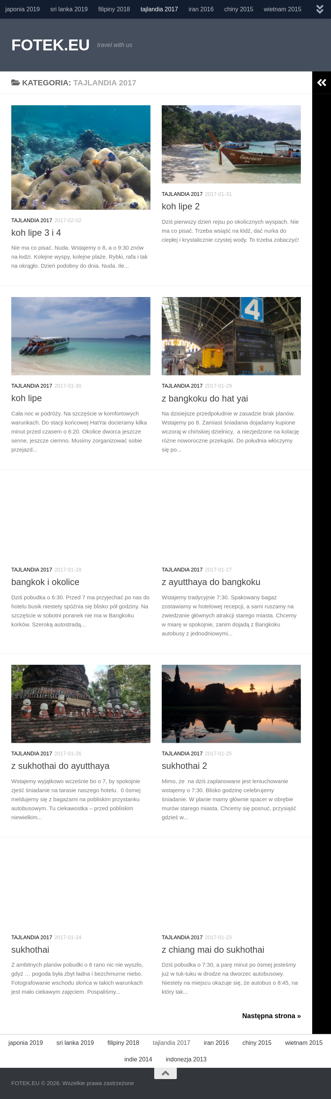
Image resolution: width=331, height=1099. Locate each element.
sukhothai (30, 950)
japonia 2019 (22, 9)
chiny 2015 (238, 9)
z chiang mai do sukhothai (213, 950)
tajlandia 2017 (159, 9)
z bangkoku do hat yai (205, 398)
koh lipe (26, 398)
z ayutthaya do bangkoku (211, 582)
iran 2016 (201, 9)
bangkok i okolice (45, 582)
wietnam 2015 (283, 9)
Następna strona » (271, 1016)
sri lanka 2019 (69, 9)
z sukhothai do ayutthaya (60, 766)
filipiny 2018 (114, 9)
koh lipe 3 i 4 (36, 233)
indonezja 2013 (186, 1059)
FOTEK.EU (50, 45)
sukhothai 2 (184, 766)
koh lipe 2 (181, 206)
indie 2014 (138, 1059)
